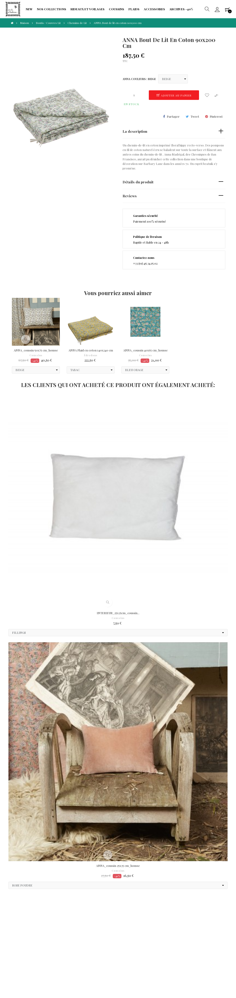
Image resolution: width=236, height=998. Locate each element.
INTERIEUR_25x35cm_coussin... (118, 613)
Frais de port (94, 921)
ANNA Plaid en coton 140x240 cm (90, 350)
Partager (173, 116)
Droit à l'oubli (25, 935)
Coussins (35, 355)
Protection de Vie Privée (62, 923)
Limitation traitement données (66, 941)
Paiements (23, 928)
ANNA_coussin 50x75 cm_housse (36, 350)
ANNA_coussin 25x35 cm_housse (118, 866)
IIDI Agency (49, 977)
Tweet (195, 116)
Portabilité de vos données (97, 941)
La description (135, 131)
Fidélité (55, 932)
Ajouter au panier (174, 95)
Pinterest (216, 116)
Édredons (90, 355)
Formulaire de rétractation (95, 930)
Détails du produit (138, 181)
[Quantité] (134, 94)
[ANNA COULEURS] (173, 78)
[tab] (174, 131)
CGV (19, 921)
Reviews (130, 195)
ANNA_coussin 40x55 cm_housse (145, 350)
